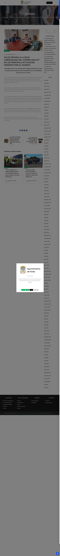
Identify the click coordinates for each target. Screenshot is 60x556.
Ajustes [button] (31, 289)
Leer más (23, 289)
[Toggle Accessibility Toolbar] (57, 553)
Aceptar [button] (27, 289)
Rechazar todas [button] (36, 289)
